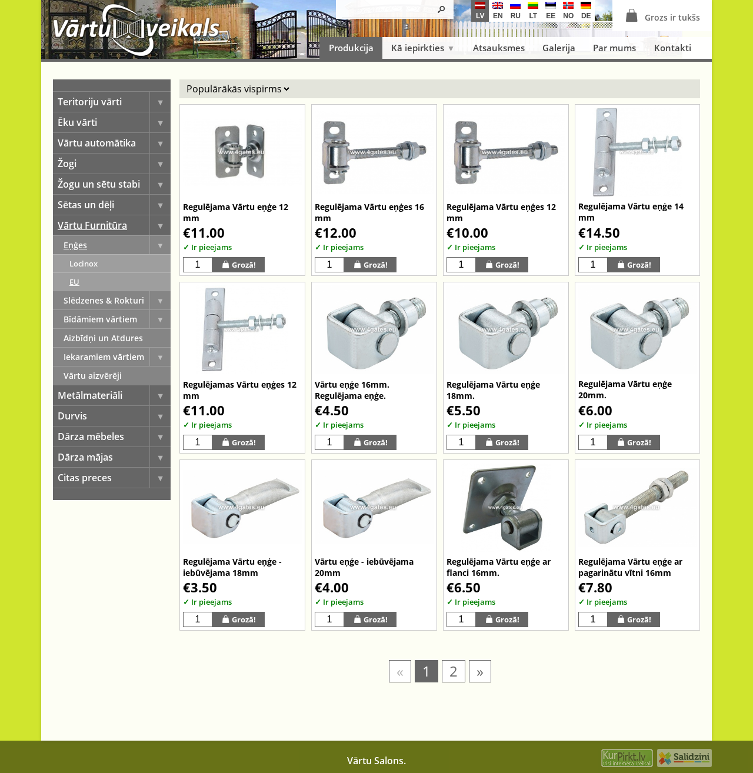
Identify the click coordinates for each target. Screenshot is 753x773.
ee (550, 11)
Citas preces (114, 478)
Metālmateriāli (114, 395)
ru (515, 11)
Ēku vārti (114, 122)
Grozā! (238, 264)
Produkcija (351, 48)
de (586, 11)
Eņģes (117, 245)
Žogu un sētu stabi (114, 184)
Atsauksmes (499, 48)
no (568, 11)
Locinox (83, 263)
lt (533, 11)
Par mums (614, 48)
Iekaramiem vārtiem (117, 357)
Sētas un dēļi (114, 205)
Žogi (114, 164)
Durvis (114, 416)
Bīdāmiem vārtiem (117, 319)
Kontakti (672, 48)
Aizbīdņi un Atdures (103, 338)
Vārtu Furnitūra (114, 225)
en (497, 11)
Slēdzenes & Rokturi (117, 300)
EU (74, 281)
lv (480, 11)
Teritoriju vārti (114, 102)
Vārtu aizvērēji (93, 375)
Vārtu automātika (114, 143)
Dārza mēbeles (114, 437)
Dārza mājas (114, 457)
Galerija (558, 48)
